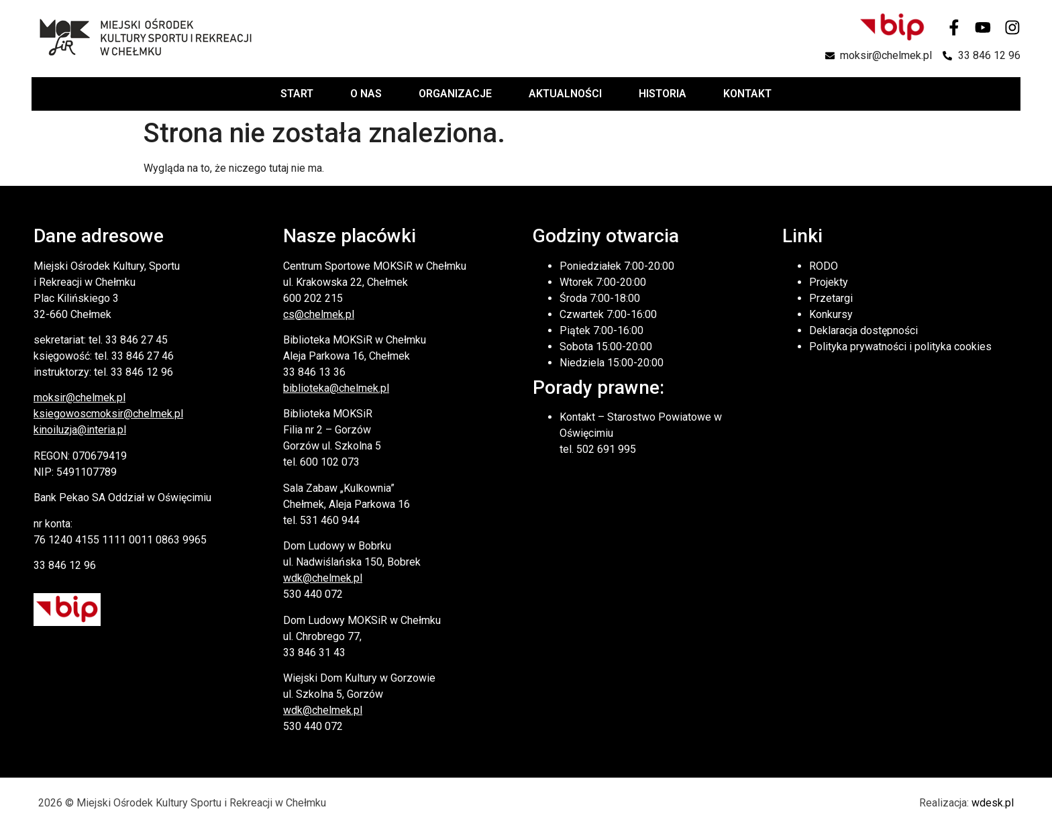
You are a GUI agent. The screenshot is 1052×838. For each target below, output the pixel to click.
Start (296, 93)
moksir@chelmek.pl (79, 397)
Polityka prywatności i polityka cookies (900, 346)
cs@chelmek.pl (318, 314)
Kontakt (747, 93)
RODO (823, 266)
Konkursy (831, 314)
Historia (662, 93)
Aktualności (565, 93)
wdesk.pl (992, 802)
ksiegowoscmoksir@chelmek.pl (108, 413)
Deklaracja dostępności (863, 330)
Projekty (828, 282)
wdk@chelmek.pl (322, 578)
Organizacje (455, 93)
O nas (366, 93)
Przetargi (831, 298)
